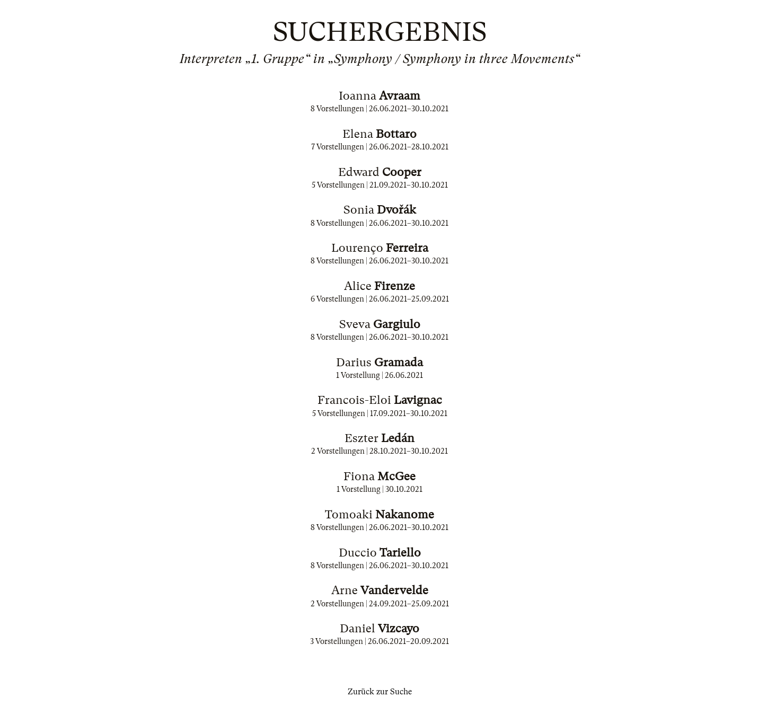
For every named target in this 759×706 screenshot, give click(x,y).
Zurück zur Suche (380, 691)
